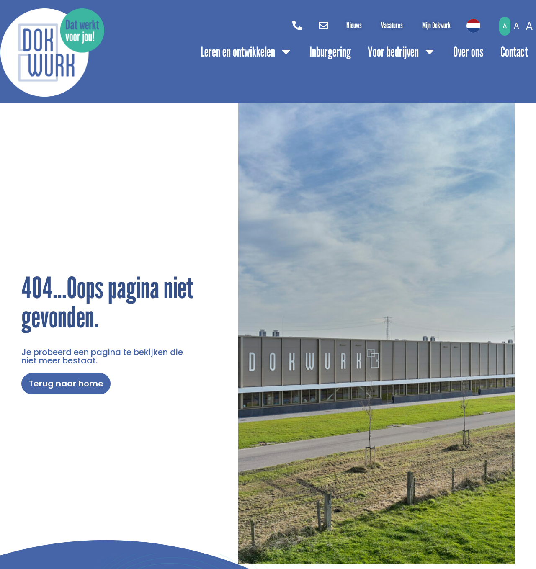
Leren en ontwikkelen (247, 51)
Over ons (468, 51)
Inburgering (330, 51)
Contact (514, 51)
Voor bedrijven (402, 51)
